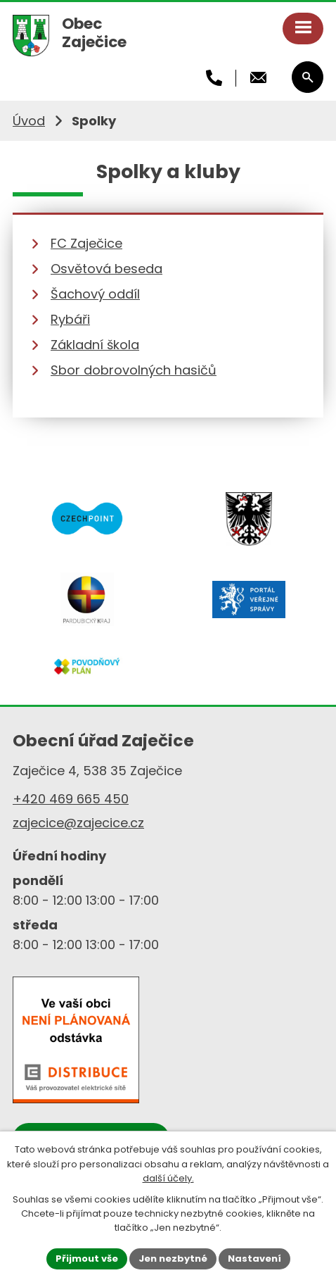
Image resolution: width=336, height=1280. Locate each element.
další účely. (168, 1178)
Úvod (29, 121)
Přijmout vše (87, 1258)
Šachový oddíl (95, 294)
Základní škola (95, 344)
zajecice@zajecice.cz (78, 823)
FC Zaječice (86, 243)
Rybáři (70, 319)
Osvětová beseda (106, 268)
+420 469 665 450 (71, 799)
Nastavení (254, 1258)
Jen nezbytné (172, 1258)
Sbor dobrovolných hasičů (134, 370)
